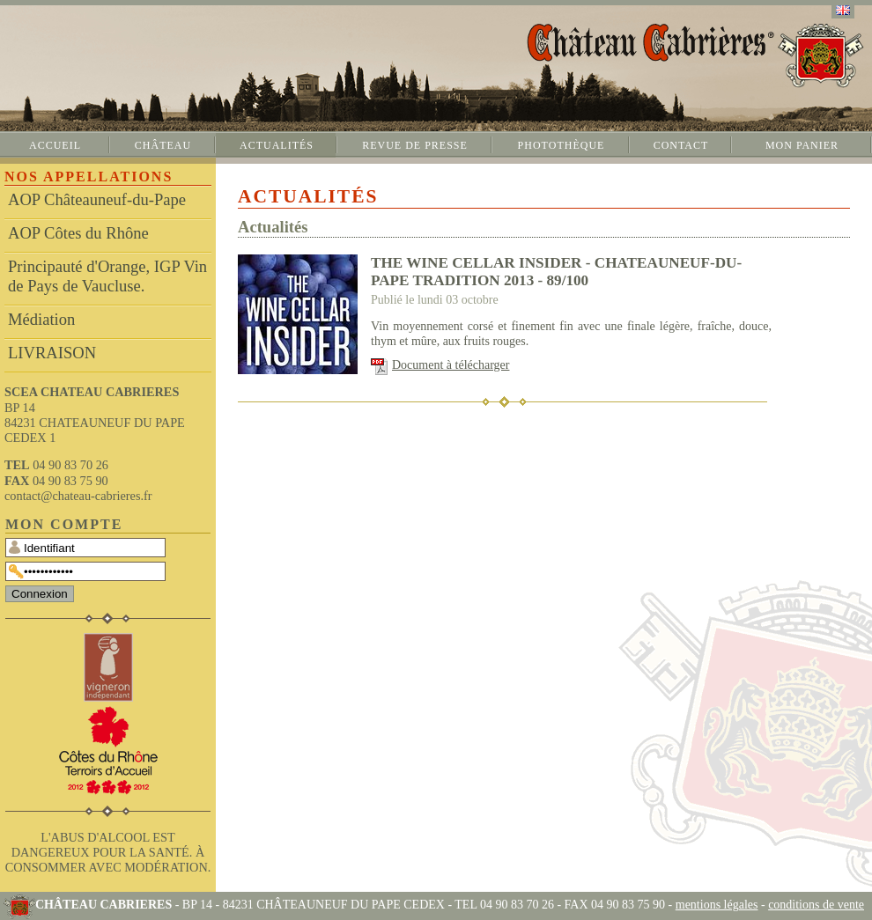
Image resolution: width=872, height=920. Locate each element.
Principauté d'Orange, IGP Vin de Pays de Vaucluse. (107, 276)
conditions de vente (816, 904)
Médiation (41, 319)
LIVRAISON (52, 352)
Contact (681, 145)
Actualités (277, 145)
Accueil (55, 145)
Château (163, 145)
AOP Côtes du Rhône (78, 233)
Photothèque (561, 145)
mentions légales (717, 904)
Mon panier (802, 145)
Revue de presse (415, 145)
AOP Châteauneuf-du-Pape (97, 199)
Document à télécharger (450, 365)
